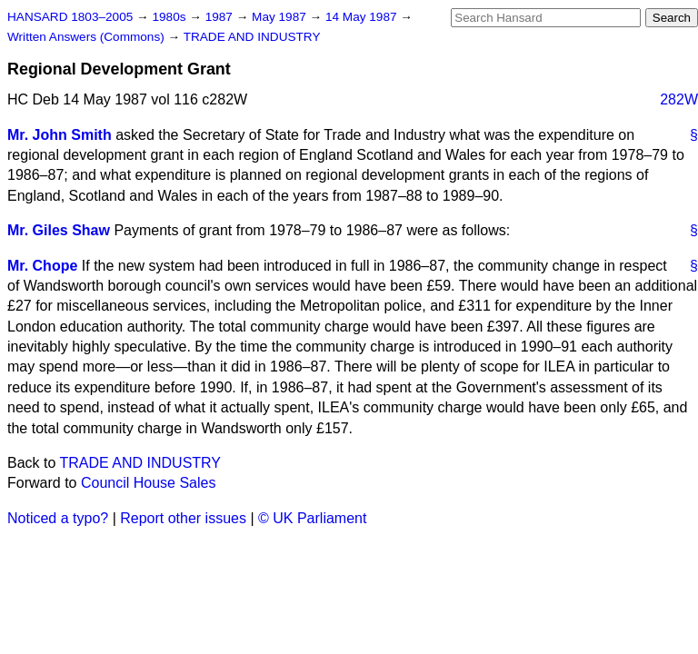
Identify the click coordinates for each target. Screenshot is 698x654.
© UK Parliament (312, 518)
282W (679, 99)
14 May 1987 (362, 17)
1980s (170, 17)
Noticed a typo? (57, 518)
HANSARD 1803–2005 (70, 17)
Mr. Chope (42, 265)
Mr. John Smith (59, 135)
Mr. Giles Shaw (58, 230)
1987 (220, 17)
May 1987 (280, 17)
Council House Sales (148, 482)
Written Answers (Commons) (87, 37)
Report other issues (183, 518)
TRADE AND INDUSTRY (252, 37)
